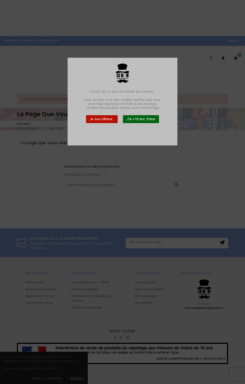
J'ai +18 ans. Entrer (140, 119)
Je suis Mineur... (102, 119)
